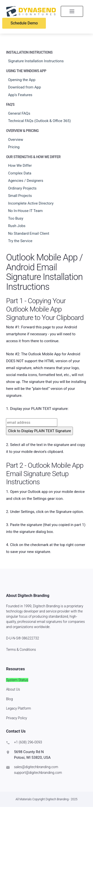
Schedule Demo (24, 23)
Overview (15, 139)
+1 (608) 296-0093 (28, 742)
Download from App (24, 87)
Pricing (13, 147)
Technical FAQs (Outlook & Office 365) (39, 121)
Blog (9, 699)
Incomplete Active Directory (30, 203)
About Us (13, 689)
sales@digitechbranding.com (36, 767)
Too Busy (15, 218)
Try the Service (20, 241)
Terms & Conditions (21, 650)
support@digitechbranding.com (38, 773)
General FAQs (19, 113)
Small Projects (20, 195)
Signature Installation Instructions (35, 61)
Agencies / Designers (25, 180)
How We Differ (20, 165)
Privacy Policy (16, 718)
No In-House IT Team (25, 211)
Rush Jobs (16, 226)
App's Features (20, 95)
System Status (17, 680)
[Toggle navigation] (72, 11)
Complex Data (19, 173)
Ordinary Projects (22, 188)
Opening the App (21, 80)
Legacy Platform (18, 708)
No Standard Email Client (28, 233)
